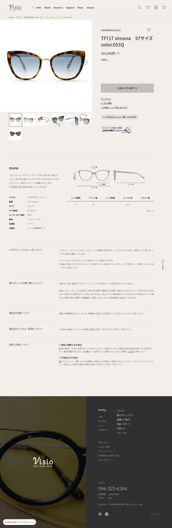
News (80, 7)
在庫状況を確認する (127, 88)
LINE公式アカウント (105, 460)
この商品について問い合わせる (114, 107)
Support (70, 7)
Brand (47, 7)
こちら (130, 351)
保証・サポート (124, 424)
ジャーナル (122, 432)
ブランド (19, 17)
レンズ (100, 425)
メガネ (100, 417)
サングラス (102, 421)
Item (38, 7)
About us (58, 7)
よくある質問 (106, 103)
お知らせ (121, 428)
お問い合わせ (103, 442)
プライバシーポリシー (106, 451)
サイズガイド (106, 98)
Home (11, 17)
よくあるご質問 (104, 446)
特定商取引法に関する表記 (109, 455)
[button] (85, 62)
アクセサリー (103, 430)
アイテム (102, 410)
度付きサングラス (125, 415)
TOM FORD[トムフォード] (33, 17)
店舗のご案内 (123, 419)
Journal (90, 7)
